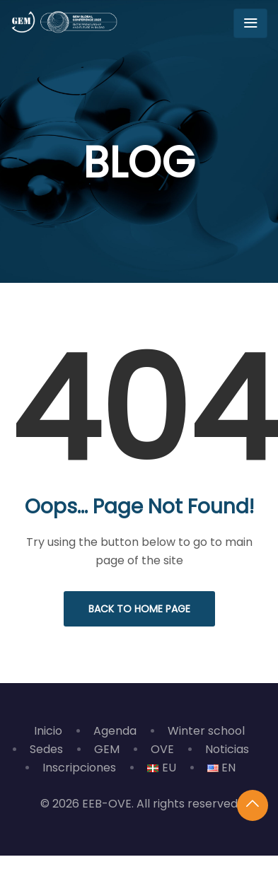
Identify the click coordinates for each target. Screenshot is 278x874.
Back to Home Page (139, 609)
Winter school (206, 731)
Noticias (227, 749)
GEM (107, 749)
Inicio (48, 731)
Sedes (46, 749)
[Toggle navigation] (250, 23)
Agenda (115, 731)
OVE (162, 749)
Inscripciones (79, 767)
